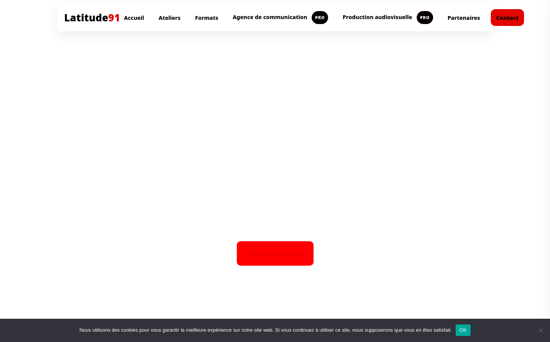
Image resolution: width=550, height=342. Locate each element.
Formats (206, 17)
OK (463, 330)
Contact (507, 17)
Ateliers (169, 17)
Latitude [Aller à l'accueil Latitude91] (92, 17)
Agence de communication (280, 17)
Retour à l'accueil (275, 253)
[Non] (540, 330)
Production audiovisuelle (388, 17)
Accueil (134, 17)
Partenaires (464, 17)
